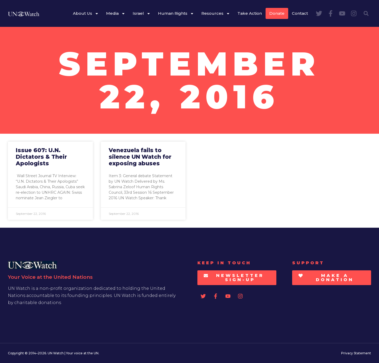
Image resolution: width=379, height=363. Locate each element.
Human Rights (176, 13)
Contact (300, 13)
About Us (86, 13)
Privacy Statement (356, 353)
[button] (366, 13)
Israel (142, 13)
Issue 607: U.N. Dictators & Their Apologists (41, 157)
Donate (277, 13)
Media (115, 13)
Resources (215, 13)
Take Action (249, 13)
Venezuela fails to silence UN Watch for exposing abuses (140, 157)
